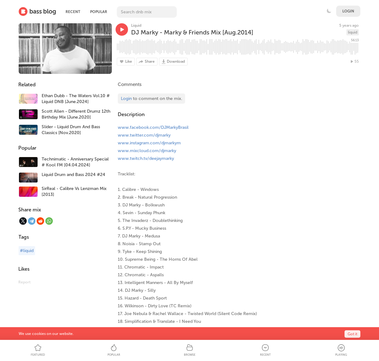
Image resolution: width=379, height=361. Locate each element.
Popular (98, 12)
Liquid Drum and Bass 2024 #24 (73, 174)
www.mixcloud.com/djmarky (147, 150)
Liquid (136, 25)
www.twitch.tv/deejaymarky (146, 158)
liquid (352, 32)
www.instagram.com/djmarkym (149, 143)
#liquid (27, 250)
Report (24, 282)
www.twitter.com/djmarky (144, 135)
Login (348, 11)
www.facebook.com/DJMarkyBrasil (153, 127)
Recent (73, 12)
